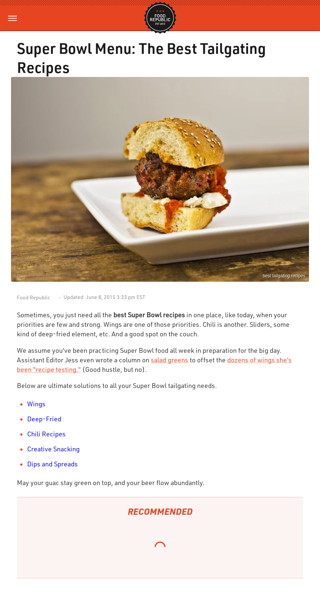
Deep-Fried (44, 419)
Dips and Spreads (52, 464)
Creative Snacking (53, 449)
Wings (36, 404)
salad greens (169, 360)
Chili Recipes (46, 434)
